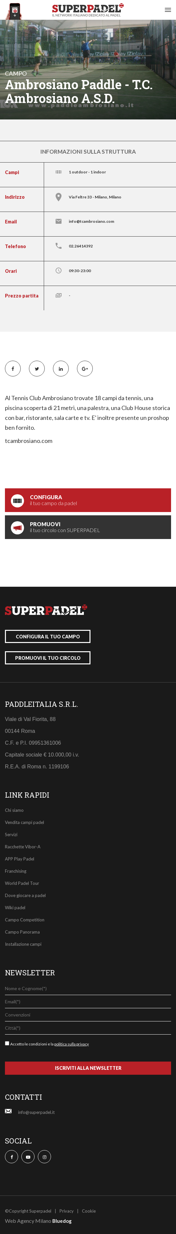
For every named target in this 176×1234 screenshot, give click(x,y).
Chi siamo (14, 810)
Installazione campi (23, 944)
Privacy (67, 1211)
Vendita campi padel (24, 822)
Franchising (15, 871)
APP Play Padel (19, 858)
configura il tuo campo (48, 636)
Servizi (11, 834)
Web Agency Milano (28, 1221)
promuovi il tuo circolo (48, 658)
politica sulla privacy (71, 1043)
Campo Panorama (22, 932)
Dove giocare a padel (25, 895)
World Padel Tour (22, 883)
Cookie (89, 1211)
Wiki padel (15, 907)
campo (16, 73)
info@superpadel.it (36, 1112)
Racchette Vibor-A (22, 846)
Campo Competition (24, 919)
